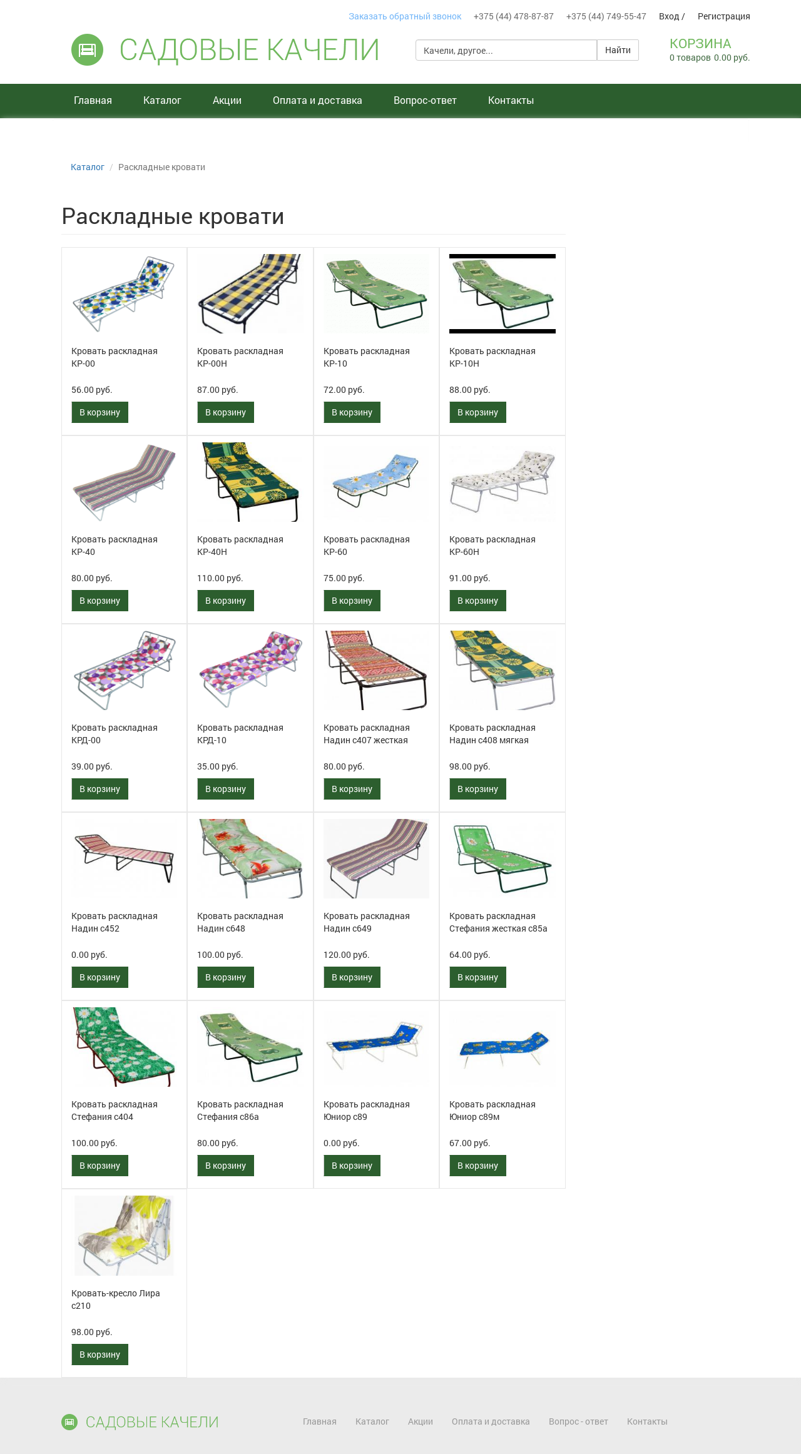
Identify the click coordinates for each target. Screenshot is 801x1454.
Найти (618, 50)
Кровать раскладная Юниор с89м (492, 1110)
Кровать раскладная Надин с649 (367, 922)
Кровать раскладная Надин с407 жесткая (367, 733)
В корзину (99, 412)
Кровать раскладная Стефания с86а (240, 1110)
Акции (227, 99)
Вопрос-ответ (425, 99)
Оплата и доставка (317, 99)
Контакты (511, 99)
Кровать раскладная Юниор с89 (367, 1110)
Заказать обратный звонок (405, 16)
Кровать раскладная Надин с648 (240, 922)
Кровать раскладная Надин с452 (114, 922)
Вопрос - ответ (578, 1421)
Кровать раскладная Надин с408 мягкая (492, 733)
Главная (93, 99)
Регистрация (724, 16)
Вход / (672, 16)
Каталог (162, 99)
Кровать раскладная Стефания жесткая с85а (498, 922)
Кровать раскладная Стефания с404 (114, 1110)
